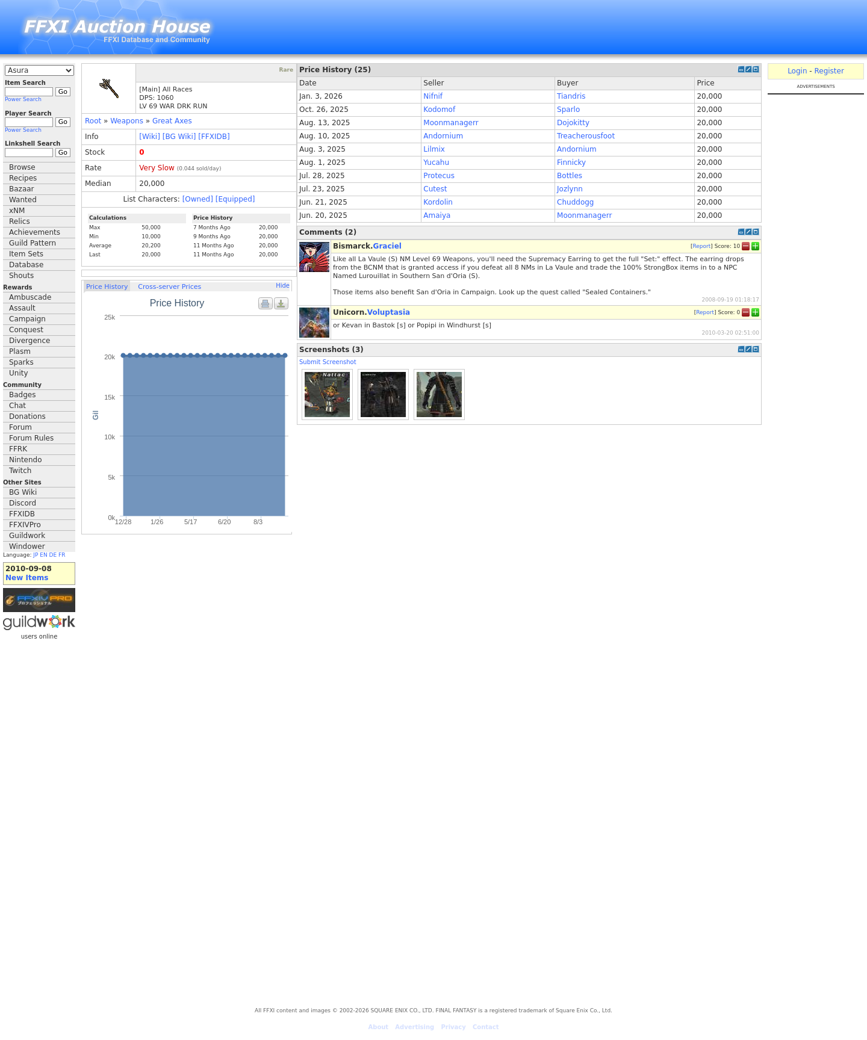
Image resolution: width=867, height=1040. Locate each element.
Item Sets (26, 254)
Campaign (27, 319)
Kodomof (439, 109)
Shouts (21, 275)
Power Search (23, 99)
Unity (18, 373)
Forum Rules (31, 438)
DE (53, 555)
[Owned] (197, 199)
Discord (22, 503)
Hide (283, 285)
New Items (26, 578)
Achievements (34, 232)
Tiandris (571, 96)
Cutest (435, 189)
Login (797, 71)
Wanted (23, 200)
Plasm (20, 351)
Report (701, 246)
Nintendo (25, 460)
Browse (22, 167)
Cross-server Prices (169, 287)
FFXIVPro (25, 525)
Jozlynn (570, 189)
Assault (22, 308)
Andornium (443, 136)
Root (93, 121)
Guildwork (27, 535)
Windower (27, 546)
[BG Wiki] (179, 136)
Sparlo (568, 109)
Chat (17, 405)
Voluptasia (388, 312)
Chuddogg (575, 202)
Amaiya (436, 215)
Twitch (20, 470)
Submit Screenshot (327, 362)
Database (26, 265)
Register (829, 71)
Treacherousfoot (586, 136)
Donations (27, 416)
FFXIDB (22, 514)
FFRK (18, 449)
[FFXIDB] (213, 136)
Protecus (439, 176)
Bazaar (21, 189)
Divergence (29, 340)
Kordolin (438, 202)
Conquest (26, 330)
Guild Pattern (32, 243)
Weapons (126, 121)
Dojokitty (573, 123)
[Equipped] (235, 199)
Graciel (387, 246)
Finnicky (571, 162)
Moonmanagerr (450, 123)
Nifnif (433, 96)
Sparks (21, 362)
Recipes (23, 178)
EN (43, 555)
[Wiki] (149, 136)
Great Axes (172, 121)
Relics (19, 221)
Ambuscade (30, 297)
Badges (22, 395)
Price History (107, 287)
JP (35, 555)
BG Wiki (23, 492)
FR (61, 555)
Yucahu (436, 162)
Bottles (569, 176)
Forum (20, 427)
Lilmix (433, 149)
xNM (17, 210)
